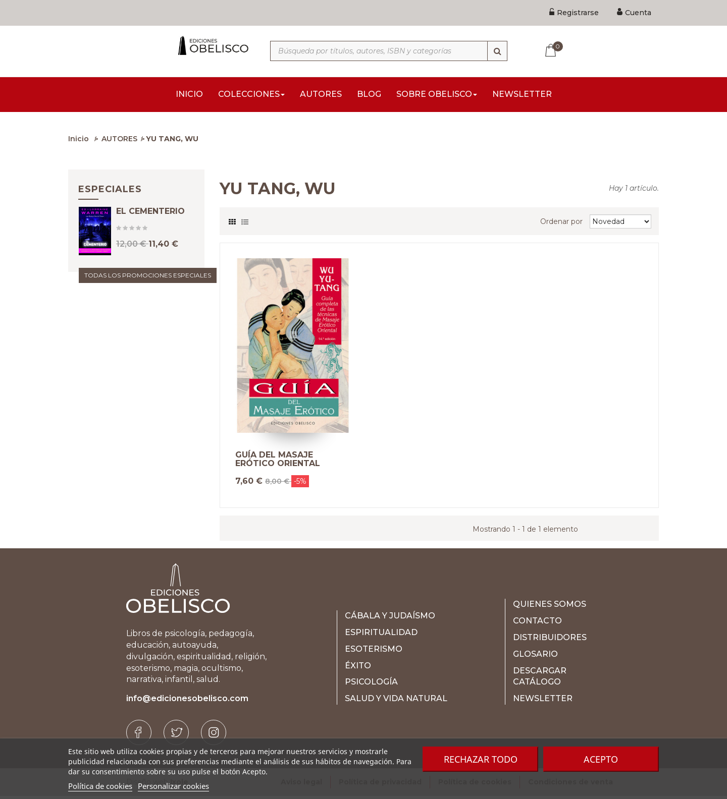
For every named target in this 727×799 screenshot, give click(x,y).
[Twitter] (176, 735)
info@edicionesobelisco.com (187, 701)
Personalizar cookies (173, 786)
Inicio (78, 141)
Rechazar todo (480, 759)
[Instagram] (213, 735)
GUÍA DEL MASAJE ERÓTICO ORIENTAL (277, 462)
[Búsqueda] (497, 51)
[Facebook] (138, 735)
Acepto (601, 759)
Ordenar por (561, 224)
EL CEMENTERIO (150, 223)
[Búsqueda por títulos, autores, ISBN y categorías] (388, 51)
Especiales (110, 192)
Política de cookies (100, 786)
